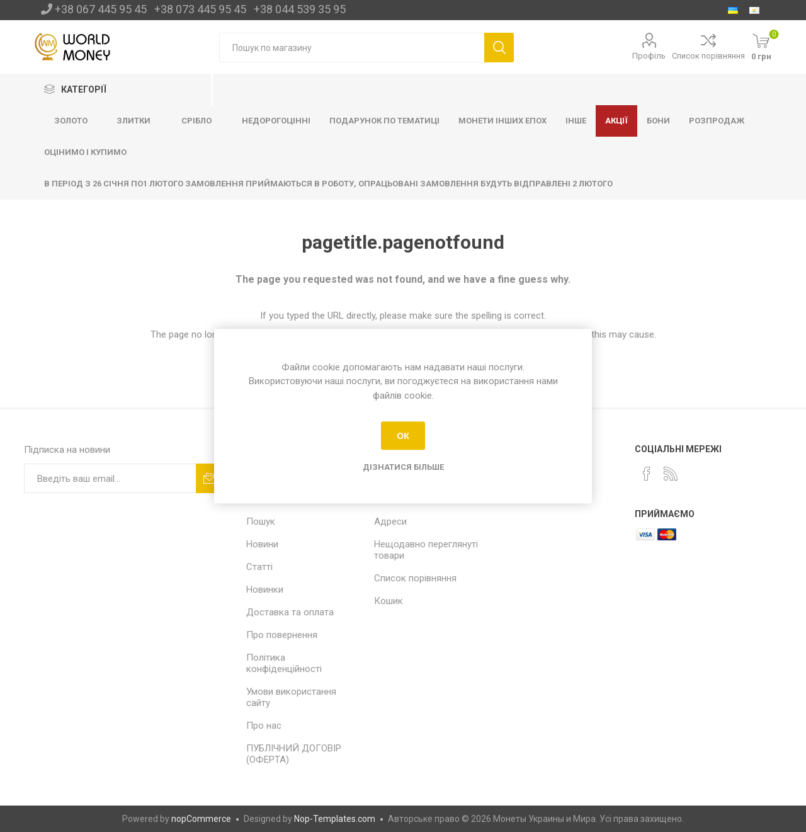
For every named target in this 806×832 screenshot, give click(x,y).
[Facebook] (647, 474)
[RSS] (671, 474)
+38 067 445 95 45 (101, 9)
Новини (262, 544)
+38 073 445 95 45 (200, 9)
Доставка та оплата (290, 612)
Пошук (260, 521)
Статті (259, 567)
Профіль (649, 55)
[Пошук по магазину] (351, 47)
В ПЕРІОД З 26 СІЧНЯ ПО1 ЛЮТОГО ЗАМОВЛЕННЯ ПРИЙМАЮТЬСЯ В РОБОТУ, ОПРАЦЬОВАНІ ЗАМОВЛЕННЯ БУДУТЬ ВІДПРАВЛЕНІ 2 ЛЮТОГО (328, 183)
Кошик (388, 601)
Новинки (264, 589)
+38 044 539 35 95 (300, 9)
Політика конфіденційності (284, 663)
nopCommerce (201, 819)
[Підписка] (110, 478)
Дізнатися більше (403, 467)
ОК (403, 436)
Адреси (390, 521)
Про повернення (281, 635)
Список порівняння (708, 55)
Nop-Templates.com (334, 819)
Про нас (263, 725)
